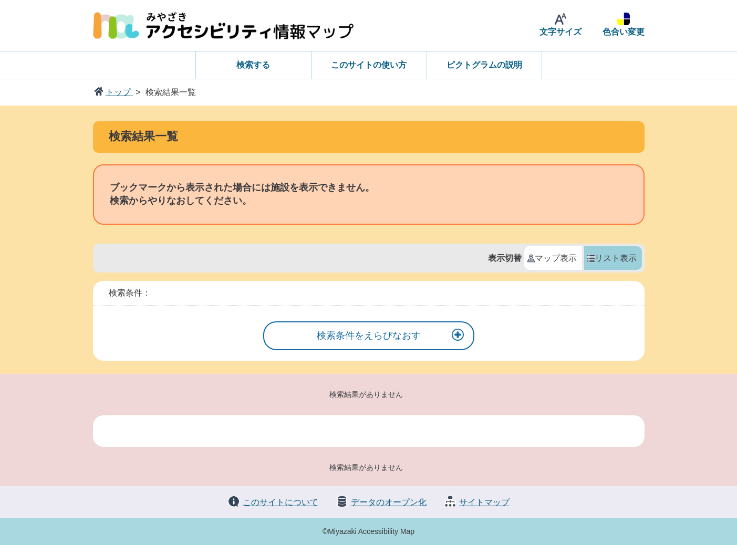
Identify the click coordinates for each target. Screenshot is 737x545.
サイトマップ (484, 502)
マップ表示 (556, 258)
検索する (253, 64)
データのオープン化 (389, 502)
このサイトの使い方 (369, 64)
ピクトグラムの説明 (484, 64)
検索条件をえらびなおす (369, 335)
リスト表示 (616, 258)
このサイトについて (280, 502)
